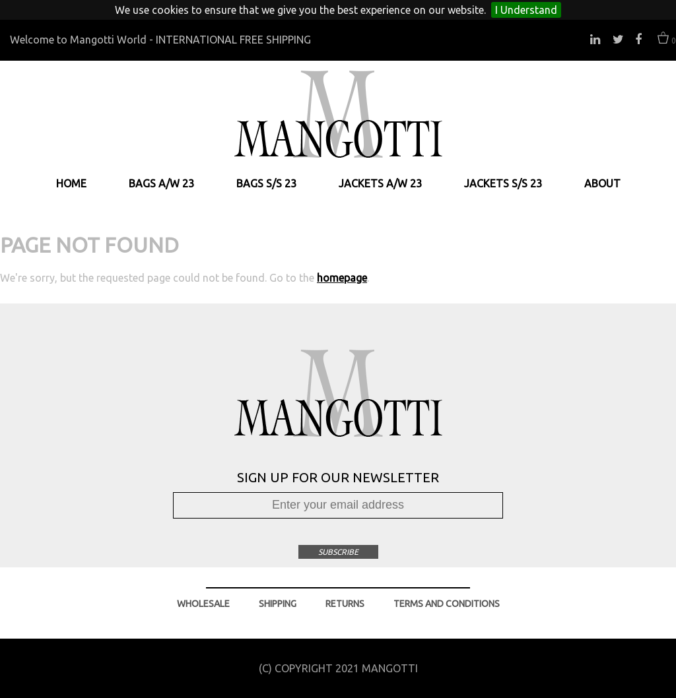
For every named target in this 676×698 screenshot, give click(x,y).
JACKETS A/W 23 (380, 183)
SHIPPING (277, 603)
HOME (71, 183)
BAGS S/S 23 (266, 183)
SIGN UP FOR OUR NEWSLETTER (338, 477)
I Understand (526, 10)
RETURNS (344, 603)
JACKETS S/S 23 (503, 183)
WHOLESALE (203, 603)
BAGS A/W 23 (161, 183)
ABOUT (602, 183)
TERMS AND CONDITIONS (446, 603)
